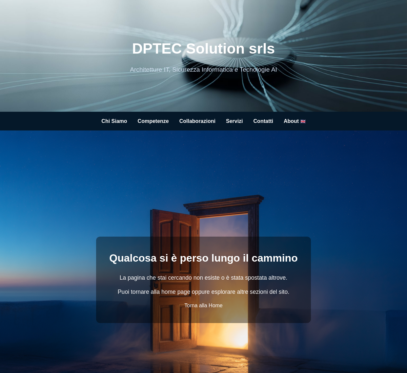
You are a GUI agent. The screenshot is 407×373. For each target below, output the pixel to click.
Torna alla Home (203, 305)
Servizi (234, 121)
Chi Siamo (114, 121)
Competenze (153, 121)
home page (175, 292)
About (295, 121)
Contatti (263, 121)
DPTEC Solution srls (203, 48)
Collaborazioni (197, 121)
